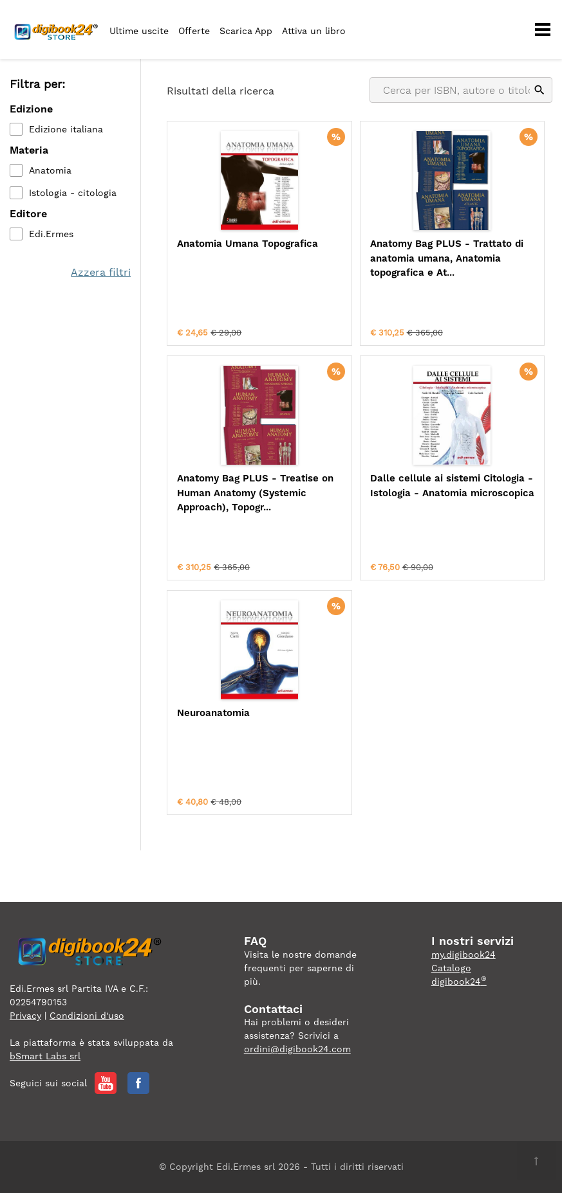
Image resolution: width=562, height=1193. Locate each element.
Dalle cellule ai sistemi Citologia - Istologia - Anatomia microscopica (452, 485)
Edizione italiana (66, 129)
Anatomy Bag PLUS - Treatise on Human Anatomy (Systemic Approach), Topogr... (255, 492)
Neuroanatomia (213, 713)
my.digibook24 (463, 954)
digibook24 (459, 981)
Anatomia (50, 170)
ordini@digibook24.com (297, 1049)
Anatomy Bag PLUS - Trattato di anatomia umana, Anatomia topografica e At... (446, 258)
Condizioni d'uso (87, 1015)
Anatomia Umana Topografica (247, 243)
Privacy (25, 1015)
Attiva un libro (314, 31)
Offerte (194, 31)
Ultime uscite (139, 31)
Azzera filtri (101, 272)
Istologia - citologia (73, 193)
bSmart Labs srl (45, 1056)
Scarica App (246, 31)
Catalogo (451, 968)
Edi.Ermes (51, 234)
